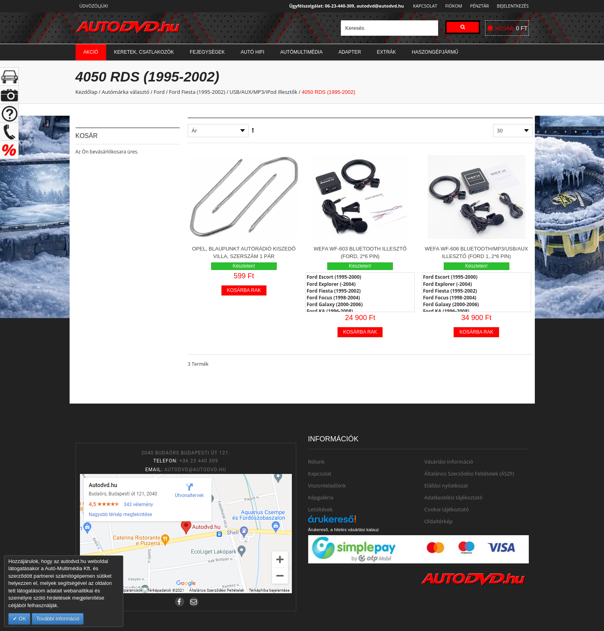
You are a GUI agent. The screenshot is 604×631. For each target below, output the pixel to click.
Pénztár (478, 6)
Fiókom (451, 6)
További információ (57, 618)
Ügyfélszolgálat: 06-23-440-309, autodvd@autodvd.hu (344, 6)
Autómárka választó (126, 91)
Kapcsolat (423, 6)
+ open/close (9, 76)
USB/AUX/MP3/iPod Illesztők (263, 91)
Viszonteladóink (327, 485)
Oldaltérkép (438, 521)
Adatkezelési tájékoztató (453, 497)
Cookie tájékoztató (446, 509)
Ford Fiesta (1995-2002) (197, 91)
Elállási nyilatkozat (446, 485)
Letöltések (320, 509)
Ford (159, 91)
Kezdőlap (87, 91)
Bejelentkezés (513, 6)
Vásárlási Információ (448, 461)
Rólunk (316, 461)
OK (21, 618)
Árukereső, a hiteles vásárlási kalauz (343, 529)
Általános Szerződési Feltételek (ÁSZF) (469, 473)
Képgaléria (321, 497)
